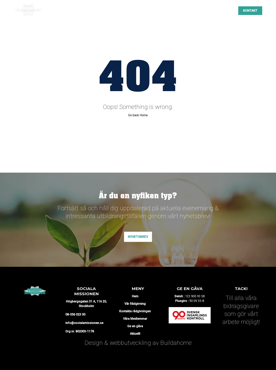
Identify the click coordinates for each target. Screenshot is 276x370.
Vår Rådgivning (135, 304)
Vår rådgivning (95, 10)
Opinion (159, 10)
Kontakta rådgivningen (135, 311)
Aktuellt (207, 10)
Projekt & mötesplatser (130, 10)
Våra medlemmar (183, 10)
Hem (135, 296)
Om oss (73, 10)
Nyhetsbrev (138, 237)
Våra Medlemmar (135, 319)
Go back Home (138, 115)
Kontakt (250, 10)
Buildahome (176, 342)
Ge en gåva (135, 326)
